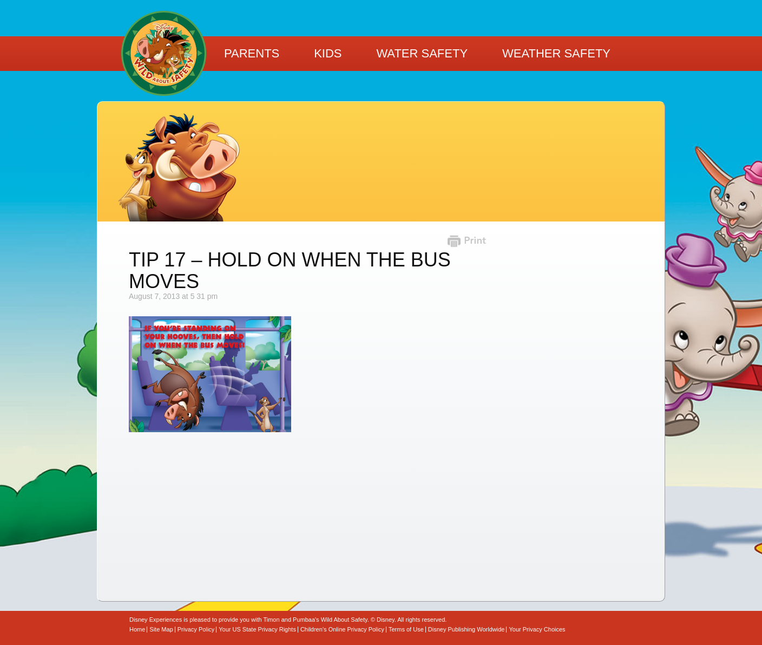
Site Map (161, 630)
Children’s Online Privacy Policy (342, 630)
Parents (251, 53)
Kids (327, 53)
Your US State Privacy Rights (257, 630)
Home (137, 630)
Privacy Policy (196, 630)
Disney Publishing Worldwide (466, 630)
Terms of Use (406, 630)
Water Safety (422, 53)
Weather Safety (556, 53)
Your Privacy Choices (537, 630)
